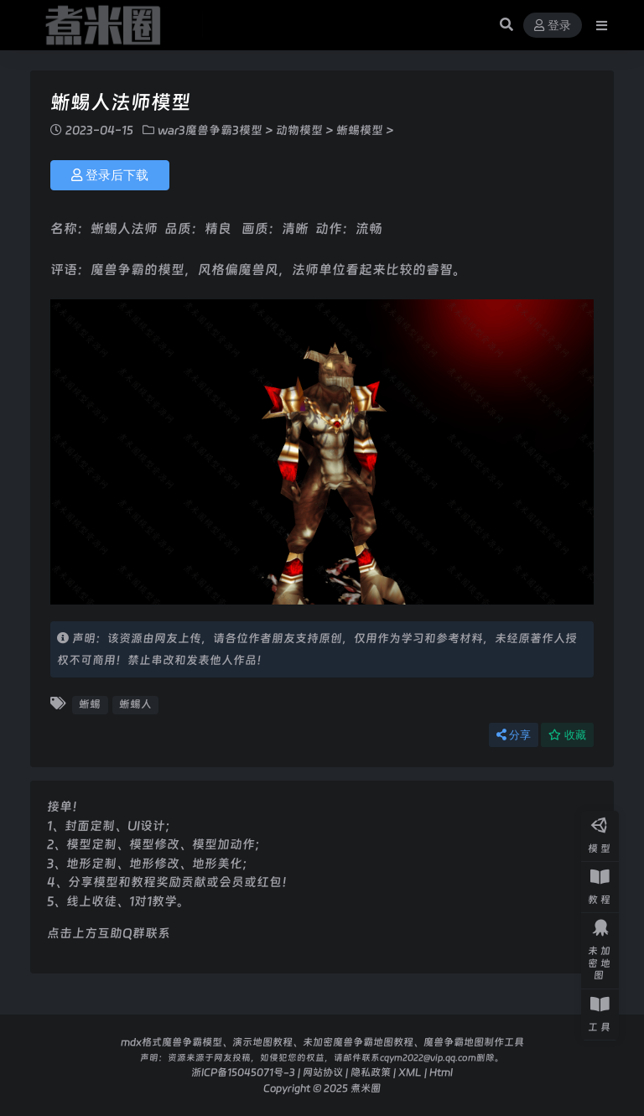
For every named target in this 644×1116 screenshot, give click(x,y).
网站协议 (323, 1072)
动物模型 (299, 130)
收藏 (567, 735)
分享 (513, 735)
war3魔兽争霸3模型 (210, 130)
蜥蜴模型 (359, 130)
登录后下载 (109, 175)
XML (410, 1072)
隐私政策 (371, 1072)
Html (441, 1072)
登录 (552, 25)
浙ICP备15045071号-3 (243, 1072)
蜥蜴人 (135, 704)
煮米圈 (366, 1088)
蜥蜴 (90, 704)
